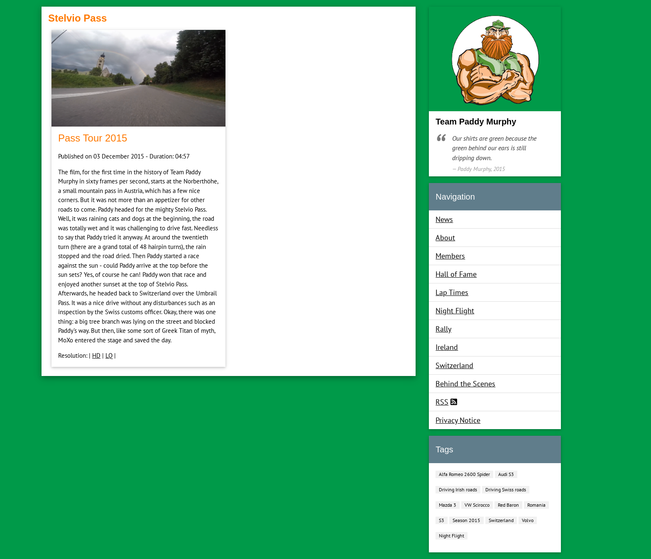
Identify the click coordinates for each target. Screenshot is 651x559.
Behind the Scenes (465, 383)
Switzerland (454, 365)
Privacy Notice (458, 420)
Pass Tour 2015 (92, 138)
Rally (443, 329)
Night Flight (455, 310)
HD (96, 355)
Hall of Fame (456, 274)
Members (450, 256)
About (445, 237)
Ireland (447, 347)
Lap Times (452, 292)
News (444, 219)
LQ (109, 355)
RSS (442, 402)
